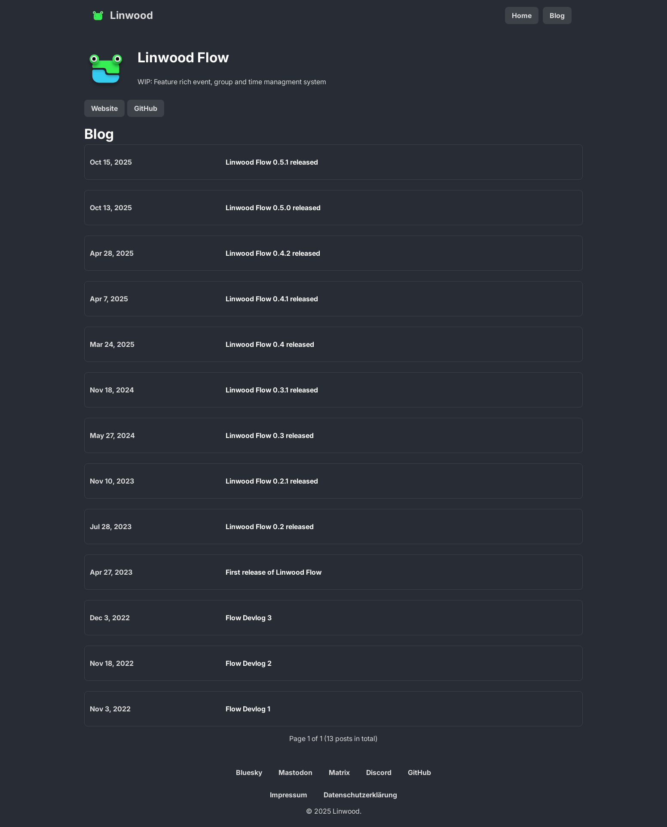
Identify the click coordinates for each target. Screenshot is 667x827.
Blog (557, 15)
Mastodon (295, 772)
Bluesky (249, 772)
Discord (379, 772)
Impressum (288, 794)
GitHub (145, 108)
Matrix (339, 772)
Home (522, 15)
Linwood (122, 15)
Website (104, 108)
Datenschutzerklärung (360, 794)
